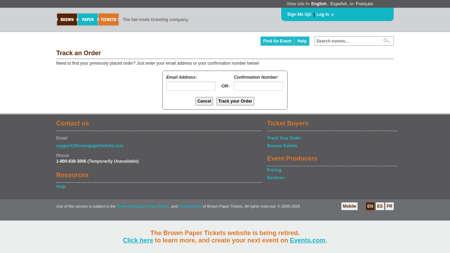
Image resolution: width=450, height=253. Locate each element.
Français (364, 3)
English (318, 3)
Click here (138, 240)
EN (370, 206)
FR (389, 206)
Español (338, 3)
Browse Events (282, 145)
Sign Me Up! (299, 14)
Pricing (274, 170)
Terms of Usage (130, 206)
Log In (322, 14)
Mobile (349, 206)
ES (380, 206)
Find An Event (277, 41)
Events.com (308, 240)
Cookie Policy (190, 206)
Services (275, 177)
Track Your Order (284, 138)
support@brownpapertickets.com (89, 145)
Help (302, 41)
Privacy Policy (157, 206)
